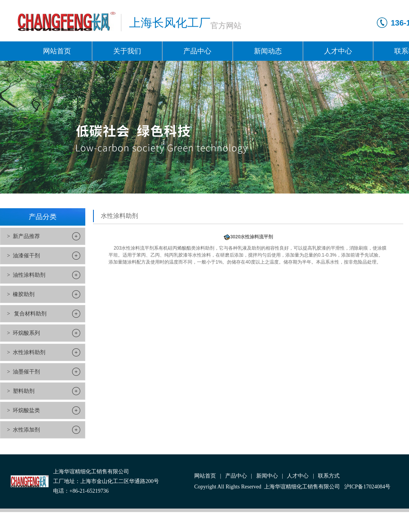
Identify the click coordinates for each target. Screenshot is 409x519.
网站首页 (57, 51)
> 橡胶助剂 (21, 294)
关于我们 (127, 51)
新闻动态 (268, 51)
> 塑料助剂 (21, 391)
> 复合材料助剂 (27, 314)
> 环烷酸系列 (23, 333)
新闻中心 (267, 476)
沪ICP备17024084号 (367, 487)
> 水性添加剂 (23, 430)
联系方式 (329, 476)
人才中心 (338, 51)
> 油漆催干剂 (23, 256)
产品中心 (197, 51)
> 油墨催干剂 (23, 372)
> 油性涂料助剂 (26, 275)
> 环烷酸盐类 (23, 410)
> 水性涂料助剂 (26, 352)
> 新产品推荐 (23, 236)
